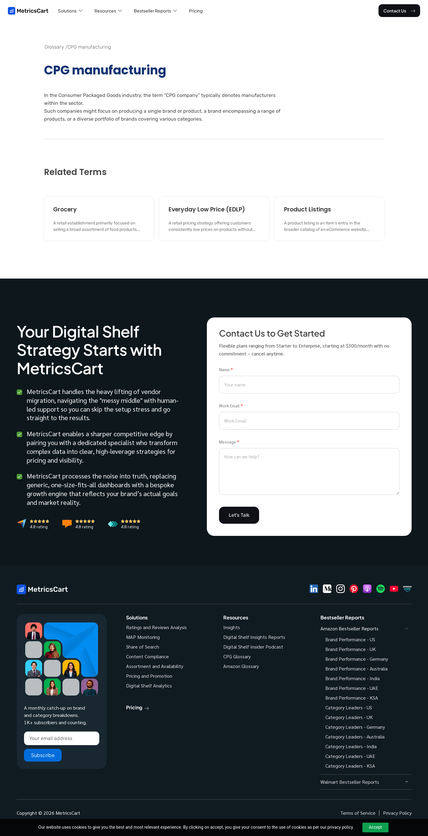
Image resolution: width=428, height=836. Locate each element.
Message (227, 442)
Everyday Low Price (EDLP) (207, 209)
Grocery (65, 209)
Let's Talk (239, 515)
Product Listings (307, 209)
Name (224, 369)
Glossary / (56, 47)
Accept (375, 827)
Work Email (229, 405)
